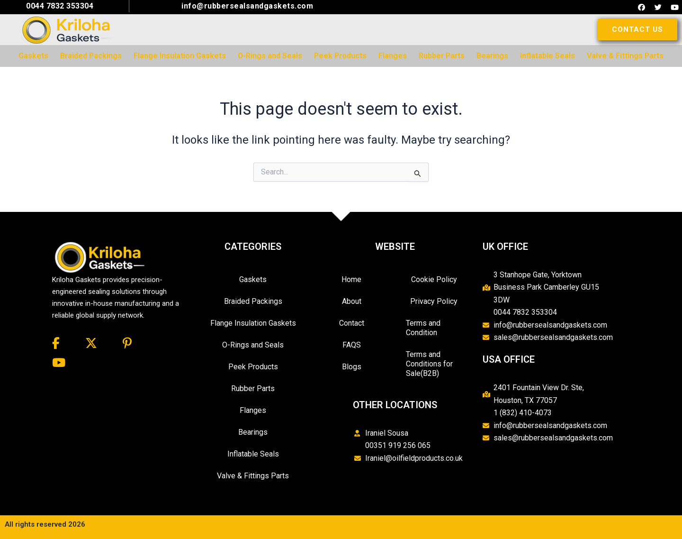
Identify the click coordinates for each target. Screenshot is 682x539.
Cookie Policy (434, 279)
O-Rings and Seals (253, 344)
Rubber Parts (253, 388)
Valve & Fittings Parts (253, 475)
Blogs (351, 366)
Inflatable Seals (253, 453)
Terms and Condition (423, 328)
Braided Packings (253, 301)
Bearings (253, 432)
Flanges (253, 410)
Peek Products (253, 366)
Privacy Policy (434, 301)
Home (351, 279)
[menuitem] (33, 56)
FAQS (351, 344)
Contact (351, 323)
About (351, 301)
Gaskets (253, 279)
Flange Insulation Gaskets (253, 323)
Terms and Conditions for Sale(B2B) (429, 364)
